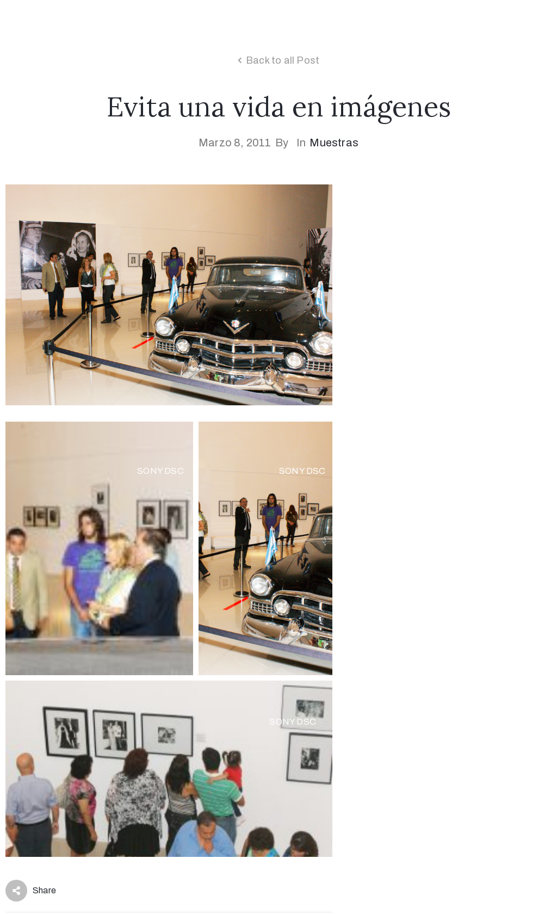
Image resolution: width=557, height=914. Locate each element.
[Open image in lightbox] (99, 548)
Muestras (334, 143)
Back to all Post (282, 60)
